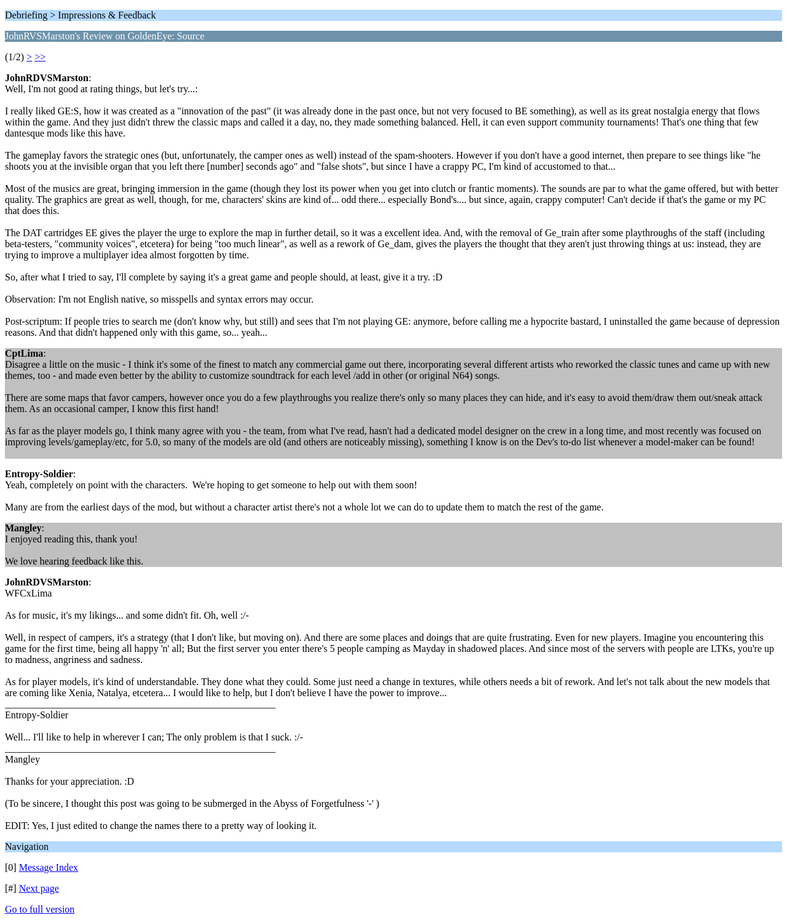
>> (39, 57)
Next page (39, 888)
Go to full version (39, 909)
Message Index (48, 867)
